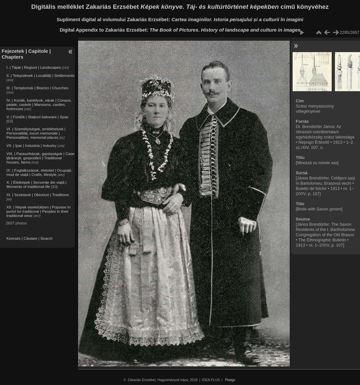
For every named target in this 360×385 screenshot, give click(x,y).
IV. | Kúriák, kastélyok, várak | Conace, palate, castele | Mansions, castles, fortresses (39, 104)
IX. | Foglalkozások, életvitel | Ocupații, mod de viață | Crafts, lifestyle (39, 172)
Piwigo (230, 380)
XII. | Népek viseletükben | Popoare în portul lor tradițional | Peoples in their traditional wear (39, 211)
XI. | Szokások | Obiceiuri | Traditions (38, 194)
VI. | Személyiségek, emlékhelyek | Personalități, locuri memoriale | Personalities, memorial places (36, 133)
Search (46, 238)
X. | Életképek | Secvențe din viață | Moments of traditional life (36, 184)
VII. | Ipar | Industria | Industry (32, 145)
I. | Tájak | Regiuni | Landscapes (34, 67)
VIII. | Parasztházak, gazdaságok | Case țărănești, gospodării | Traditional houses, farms (41, 157)
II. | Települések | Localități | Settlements (41, 75)
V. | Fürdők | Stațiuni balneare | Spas (38, 117)
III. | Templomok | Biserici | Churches (37, 88)
